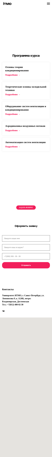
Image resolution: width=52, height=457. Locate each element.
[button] (26, 68)
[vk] (3, 311)
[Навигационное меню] (48, 4)
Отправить (26, 265)
